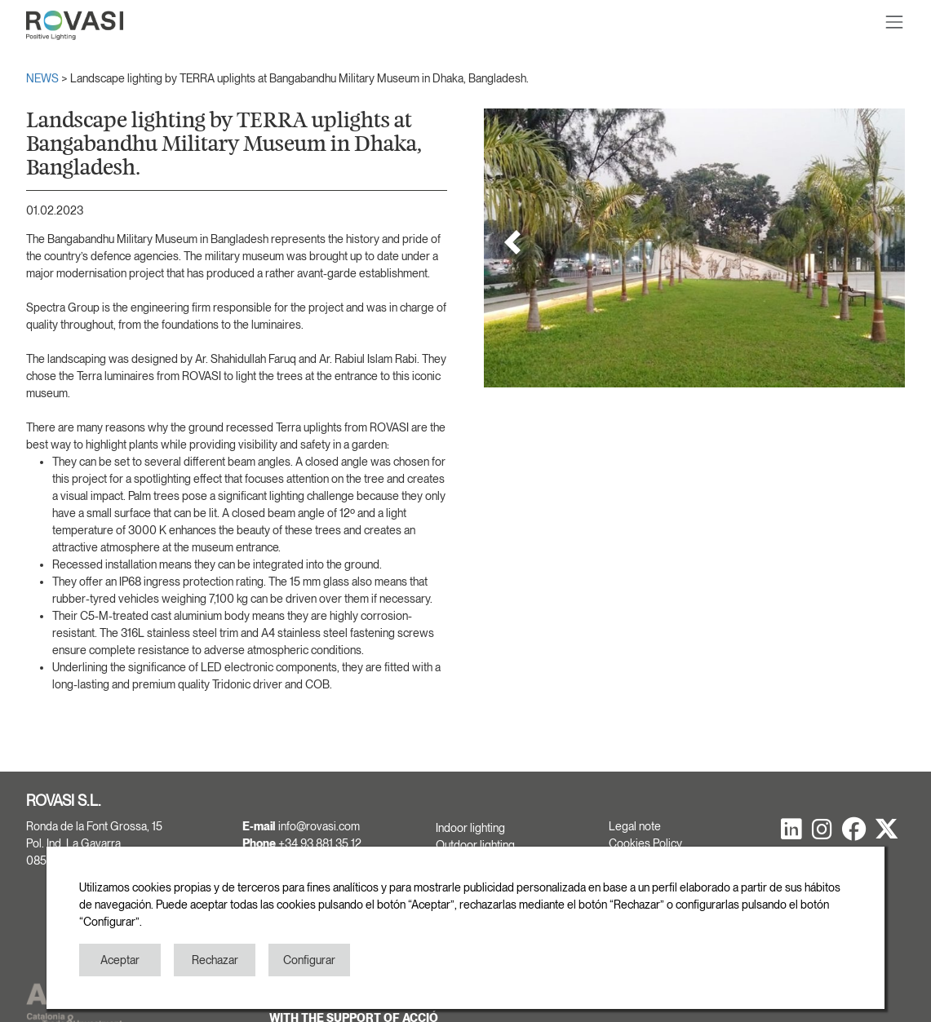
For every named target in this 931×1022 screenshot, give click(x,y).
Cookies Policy (645, 843)
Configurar (309, 960)
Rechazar (215, 960)
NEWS (43, 78)
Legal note (635, 826)
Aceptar (120, 960)
